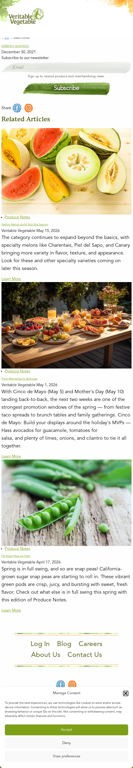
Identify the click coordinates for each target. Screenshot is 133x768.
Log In (40, 644)
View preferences (66, 756)
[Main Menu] (122, 16)
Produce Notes (17, 217)
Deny (66, 743)
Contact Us (84, 655)
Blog (7, 38)
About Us (45, 655)
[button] (125, 693)
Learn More (11, 279)
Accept (66, 730)
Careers (90, 644)
